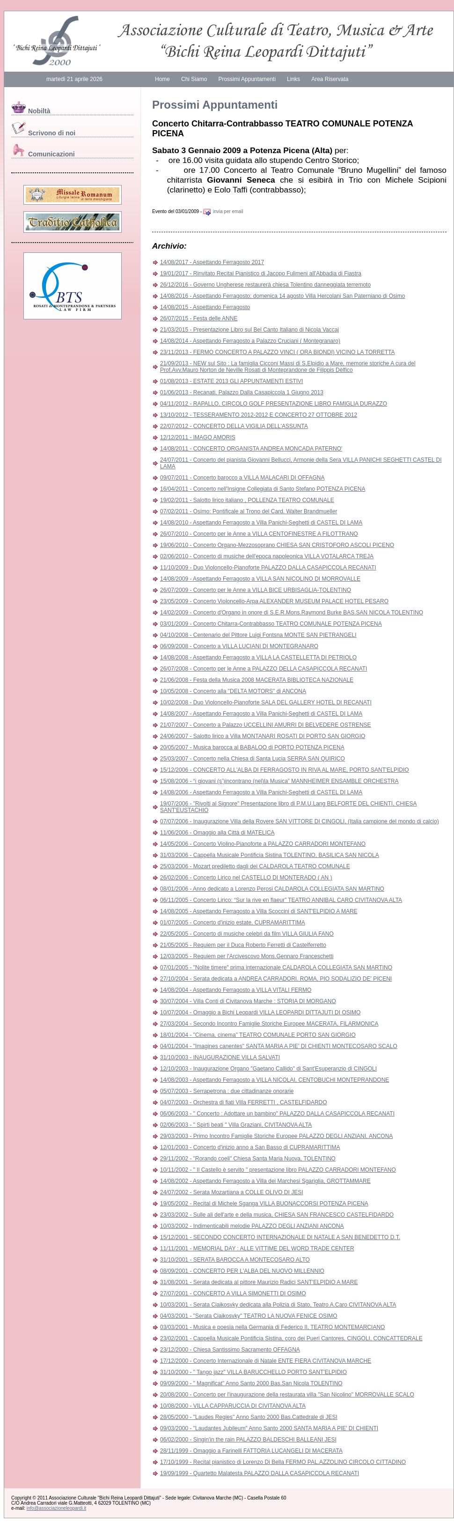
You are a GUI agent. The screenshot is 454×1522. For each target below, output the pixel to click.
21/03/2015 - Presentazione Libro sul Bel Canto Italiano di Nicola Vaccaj (249, 329)
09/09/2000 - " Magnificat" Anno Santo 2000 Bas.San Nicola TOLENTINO (251, 1383)
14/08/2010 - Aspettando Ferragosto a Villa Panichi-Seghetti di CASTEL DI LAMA (261, 522)
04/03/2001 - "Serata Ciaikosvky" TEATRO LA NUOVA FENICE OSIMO (248, 1316)
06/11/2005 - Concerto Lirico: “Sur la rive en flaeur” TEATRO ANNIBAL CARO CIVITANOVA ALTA (281, 900)
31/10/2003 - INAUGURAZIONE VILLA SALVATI (220, 1057)
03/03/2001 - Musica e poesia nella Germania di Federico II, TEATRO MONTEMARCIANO (272, 1327)
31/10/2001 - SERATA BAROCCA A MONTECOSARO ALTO (235, 1259)
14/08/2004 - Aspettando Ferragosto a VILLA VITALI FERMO (235, 990)
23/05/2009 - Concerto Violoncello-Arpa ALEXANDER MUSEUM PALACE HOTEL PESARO (274, 601)
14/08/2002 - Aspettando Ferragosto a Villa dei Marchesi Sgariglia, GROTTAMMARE (265, 1181)
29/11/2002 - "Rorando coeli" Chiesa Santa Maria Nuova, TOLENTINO (248, 1158)
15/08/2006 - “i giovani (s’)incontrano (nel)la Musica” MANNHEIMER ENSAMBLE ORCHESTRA (279, 781)
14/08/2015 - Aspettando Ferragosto (205, 307)
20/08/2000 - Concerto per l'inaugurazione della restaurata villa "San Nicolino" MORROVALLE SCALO (287, 1394)
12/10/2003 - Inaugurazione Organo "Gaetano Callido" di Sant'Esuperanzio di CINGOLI (268, 1068)
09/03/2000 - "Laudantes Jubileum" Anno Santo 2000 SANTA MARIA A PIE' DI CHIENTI (269, 1428)
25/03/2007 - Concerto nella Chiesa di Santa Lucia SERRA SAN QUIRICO (252, 758)
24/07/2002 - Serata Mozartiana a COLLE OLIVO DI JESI (231, 1192)
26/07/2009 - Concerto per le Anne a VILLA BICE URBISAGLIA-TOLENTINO (255, 590)
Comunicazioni (43, 154)
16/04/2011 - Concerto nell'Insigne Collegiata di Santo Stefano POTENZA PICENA (263, 489)
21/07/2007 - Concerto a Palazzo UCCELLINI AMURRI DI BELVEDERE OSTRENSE (265, 725)
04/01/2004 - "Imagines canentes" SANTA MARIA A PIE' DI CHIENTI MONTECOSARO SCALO (278, 1046)
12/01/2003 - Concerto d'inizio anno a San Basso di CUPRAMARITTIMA (250, 1147)
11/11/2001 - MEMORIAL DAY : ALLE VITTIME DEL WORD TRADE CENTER (257, 1248)
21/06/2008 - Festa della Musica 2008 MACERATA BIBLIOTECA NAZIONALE (256, 680)
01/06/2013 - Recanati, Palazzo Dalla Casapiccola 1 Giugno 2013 (241, 392)
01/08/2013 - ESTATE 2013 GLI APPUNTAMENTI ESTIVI (231, 381)
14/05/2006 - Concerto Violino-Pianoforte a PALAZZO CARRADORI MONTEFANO (263, 844)
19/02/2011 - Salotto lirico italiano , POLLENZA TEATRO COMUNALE (247, 500)
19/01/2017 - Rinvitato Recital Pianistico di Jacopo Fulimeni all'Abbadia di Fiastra (260, 273)
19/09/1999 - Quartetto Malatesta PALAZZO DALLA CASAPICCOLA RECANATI (259, 1473)
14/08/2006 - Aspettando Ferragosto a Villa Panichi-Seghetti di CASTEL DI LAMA (261, 792)
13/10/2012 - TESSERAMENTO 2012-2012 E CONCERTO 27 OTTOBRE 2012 (258, 415)
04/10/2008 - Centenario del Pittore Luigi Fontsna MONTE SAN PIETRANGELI (258, 635)
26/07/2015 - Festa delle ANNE (198, 318)
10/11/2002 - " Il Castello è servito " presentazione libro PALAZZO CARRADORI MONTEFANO (278, 1170)
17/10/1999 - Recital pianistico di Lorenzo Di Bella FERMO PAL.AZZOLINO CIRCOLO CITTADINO (283, 1462)
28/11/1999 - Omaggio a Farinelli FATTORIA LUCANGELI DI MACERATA (251, 1451)
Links (293, 79)
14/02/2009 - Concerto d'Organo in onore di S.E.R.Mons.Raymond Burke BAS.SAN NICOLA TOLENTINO (291, 612)
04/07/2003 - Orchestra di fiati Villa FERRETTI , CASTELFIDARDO (243, 1102)
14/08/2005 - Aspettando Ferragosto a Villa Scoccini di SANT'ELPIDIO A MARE (259, 911)
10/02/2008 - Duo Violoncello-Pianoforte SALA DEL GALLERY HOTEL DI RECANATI (266, 702)
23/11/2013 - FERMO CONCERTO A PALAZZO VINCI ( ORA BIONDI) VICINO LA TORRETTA (277, 352)
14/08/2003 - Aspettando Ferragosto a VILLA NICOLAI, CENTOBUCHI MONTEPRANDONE (274, 1080)
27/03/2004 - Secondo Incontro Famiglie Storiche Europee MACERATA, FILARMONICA (269, 1023)
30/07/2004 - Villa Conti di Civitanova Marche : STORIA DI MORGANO (248, 1001)
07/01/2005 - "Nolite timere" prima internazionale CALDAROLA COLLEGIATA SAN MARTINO (276, 967)
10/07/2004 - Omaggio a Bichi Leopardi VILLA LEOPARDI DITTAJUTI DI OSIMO (260, 1012)
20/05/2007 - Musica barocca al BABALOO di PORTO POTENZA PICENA (252, 747)
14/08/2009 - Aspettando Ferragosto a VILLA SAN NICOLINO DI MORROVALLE (260, 579)
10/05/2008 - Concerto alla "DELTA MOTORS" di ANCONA (233, 691)
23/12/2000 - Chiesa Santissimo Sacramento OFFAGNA (230, 1349)
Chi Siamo (194, 79)
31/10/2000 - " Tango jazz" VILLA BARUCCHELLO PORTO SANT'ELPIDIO (253, 1372)
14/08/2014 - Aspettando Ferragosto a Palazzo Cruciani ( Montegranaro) (250, 341)
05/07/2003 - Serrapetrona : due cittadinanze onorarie (227, 1091)
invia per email (223, 211)
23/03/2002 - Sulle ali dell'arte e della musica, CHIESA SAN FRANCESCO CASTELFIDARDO (277, 1215)
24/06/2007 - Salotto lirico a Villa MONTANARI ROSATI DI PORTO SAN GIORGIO (262, 736)
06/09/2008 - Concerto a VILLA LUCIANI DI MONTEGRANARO (239, 646)
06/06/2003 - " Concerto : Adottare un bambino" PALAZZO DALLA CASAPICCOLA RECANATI (277, 1113)
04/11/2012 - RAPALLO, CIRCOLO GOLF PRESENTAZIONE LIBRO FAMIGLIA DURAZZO (273, 403)
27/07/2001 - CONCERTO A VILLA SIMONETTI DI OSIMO (233, 1293)
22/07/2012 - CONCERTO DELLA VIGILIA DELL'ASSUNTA (234, 426)
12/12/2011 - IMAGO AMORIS (197, 437)
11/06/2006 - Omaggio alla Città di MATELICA (217, 832)
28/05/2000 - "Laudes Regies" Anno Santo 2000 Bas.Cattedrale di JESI (248, 1417)
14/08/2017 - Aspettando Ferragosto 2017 (212, 262)
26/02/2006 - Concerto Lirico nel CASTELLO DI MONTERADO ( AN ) (246, 877)
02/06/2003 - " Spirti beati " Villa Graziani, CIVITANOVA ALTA (236, 1125)
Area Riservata (329, 79)
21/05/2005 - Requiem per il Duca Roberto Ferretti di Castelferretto (243, 945)
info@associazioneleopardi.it (56, 1508)
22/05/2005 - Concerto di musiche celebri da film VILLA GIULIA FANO (247, 934)
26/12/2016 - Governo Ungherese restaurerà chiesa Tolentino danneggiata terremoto (265, 284)
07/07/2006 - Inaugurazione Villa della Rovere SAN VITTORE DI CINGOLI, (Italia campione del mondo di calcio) (299, 821)
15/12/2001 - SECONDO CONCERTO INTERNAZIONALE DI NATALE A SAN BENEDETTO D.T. (280, 1237)
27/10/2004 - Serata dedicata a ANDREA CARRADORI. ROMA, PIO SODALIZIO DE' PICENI (276, 978)
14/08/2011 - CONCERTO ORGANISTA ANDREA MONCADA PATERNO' (251, 448)
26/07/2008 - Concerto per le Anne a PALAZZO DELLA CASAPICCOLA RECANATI (263, 668)
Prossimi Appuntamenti (247, 79)
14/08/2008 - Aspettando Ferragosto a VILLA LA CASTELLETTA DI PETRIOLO (258, 657)
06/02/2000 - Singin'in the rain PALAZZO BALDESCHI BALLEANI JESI (248, 1439)
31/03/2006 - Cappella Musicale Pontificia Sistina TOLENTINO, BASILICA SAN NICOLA (269, 855)
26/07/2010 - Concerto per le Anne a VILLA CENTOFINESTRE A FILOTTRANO (259, 534)
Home (162, 79)
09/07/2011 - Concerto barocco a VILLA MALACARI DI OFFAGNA (242, 477)
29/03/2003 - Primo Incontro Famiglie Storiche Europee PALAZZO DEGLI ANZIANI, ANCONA (276, 1136)
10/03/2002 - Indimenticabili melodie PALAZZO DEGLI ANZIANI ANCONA (252, 1226)
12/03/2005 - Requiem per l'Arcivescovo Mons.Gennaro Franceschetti (246, 956)
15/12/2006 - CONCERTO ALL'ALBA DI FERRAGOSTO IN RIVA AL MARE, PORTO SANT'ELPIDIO (284, 770)
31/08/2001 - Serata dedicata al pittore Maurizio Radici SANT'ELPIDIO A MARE (259, 1282)
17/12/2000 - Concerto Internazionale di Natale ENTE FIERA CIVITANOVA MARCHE (265, 1361)
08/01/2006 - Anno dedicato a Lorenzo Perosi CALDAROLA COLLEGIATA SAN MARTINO (272, 889)
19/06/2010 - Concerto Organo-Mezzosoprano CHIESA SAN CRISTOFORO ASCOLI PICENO (277, 545)
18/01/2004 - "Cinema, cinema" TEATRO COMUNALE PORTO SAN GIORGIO (258, 1035)
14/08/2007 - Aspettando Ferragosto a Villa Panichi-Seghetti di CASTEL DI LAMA (261, 713)
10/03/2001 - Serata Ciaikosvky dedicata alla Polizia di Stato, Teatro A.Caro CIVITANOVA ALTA (278, 1304)
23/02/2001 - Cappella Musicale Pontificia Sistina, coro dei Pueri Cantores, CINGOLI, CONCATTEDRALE (291, 1338)
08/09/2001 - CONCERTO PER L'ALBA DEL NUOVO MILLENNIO (242, 1271)
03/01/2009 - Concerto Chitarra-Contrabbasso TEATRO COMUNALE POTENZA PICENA (271, 624)
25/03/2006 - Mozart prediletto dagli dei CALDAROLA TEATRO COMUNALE (255, 866)
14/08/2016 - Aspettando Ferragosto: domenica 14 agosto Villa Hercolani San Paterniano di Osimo (282, 296)
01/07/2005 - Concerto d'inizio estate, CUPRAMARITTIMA (232, 922)
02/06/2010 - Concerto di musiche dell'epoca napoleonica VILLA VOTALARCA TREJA (266, 556)
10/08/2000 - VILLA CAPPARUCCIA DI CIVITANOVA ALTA (233, 1406)
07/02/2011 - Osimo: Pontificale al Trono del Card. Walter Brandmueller (248, 511)
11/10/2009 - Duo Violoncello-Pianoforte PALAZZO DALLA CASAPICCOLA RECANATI (268, 567)
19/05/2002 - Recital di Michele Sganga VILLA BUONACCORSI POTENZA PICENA (264, 1203)
